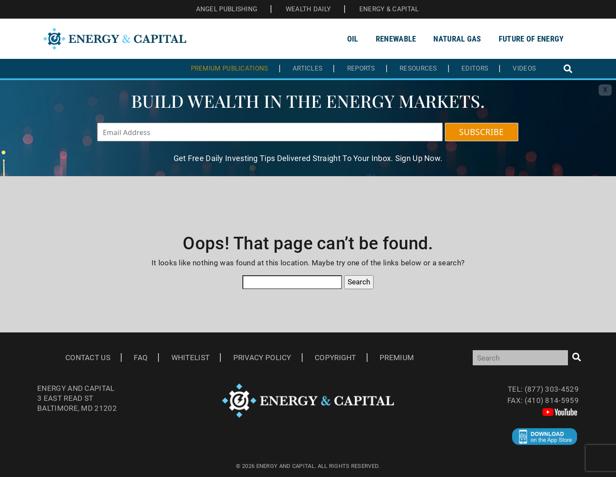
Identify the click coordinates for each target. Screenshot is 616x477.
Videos (524, 68)
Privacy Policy (262, 357)
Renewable (396, 38)
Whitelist (190, 357)
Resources (418, 68)
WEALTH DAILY (308, 9)
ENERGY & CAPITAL (389, 9)
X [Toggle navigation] (605, 90)
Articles (308, 68)
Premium (397, 357)
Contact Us (87, 357)
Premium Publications (229, 68)
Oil (352, 38)
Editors (474, 68)
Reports (361, 68)
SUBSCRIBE (481, 132)
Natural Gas (457, 38)
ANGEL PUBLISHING (227, 9)
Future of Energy (531, 38)
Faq (141, 357)
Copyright (335, 357)
